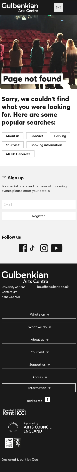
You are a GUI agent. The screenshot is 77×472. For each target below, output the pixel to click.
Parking (60, 136)
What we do (37, 327)
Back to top (38, 399)
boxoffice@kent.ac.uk (53, 287)
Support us (37, 364)
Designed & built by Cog (20, 459)
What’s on (37, 314)
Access (37, 377)
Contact (36, 136)
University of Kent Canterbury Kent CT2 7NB (13, 292)
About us (12, 136)
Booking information (46, 145)
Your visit (13, 145)
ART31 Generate (18, 154)
